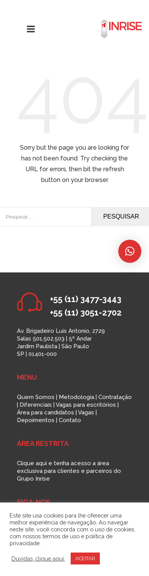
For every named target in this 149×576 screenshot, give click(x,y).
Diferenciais (36, 404)
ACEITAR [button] (85, 558)
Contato (70, 420)
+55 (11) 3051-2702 (86, 312)
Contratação (115, 397)
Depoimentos (36, 420)
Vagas (86, 412)
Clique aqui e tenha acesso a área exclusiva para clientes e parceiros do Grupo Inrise (69, 471)
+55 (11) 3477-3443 (85, 299)
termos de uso (60, 536)
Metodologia (76, 397)
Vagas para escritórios (86, 404)
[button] (129, 251)
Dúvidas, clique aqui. (38, 558)
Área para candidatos (45, 412)
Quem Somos (36, 397)
